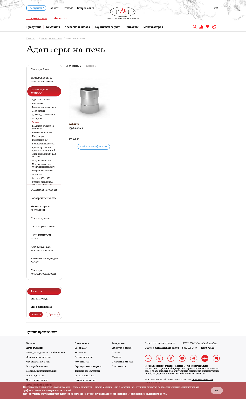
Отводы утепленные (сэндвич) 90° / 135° (42, 183)
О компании (82, 343)
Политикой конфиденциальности (147, 394)
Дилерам (61, 18)
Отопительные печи (38, 361)
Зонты (35, 122)
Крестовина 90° (40, 140)
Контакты (132, 27)
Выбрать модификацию (94, 146)
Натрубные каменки (42, 171)
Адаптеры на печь (41, 100)
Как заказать (119, 366)
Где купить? (36, 8)
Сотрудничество (84, 357)
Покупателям (36, 18)
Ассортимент (82, 361)
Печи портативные (37, 380)
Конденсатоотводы (42, 132)
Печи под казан (35, 375)
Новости (53, 8)
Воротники (38, 103)
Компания (53, 27)
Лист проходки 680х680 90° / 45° (44, 155)
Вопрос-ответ (85, 8)
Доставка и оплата (77, 27)
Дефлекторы (38, 111)
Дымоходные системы (39, 357)
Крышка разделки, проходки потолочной (43, 148)
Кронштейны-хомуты (43, 144)
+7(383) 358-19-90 (191, 343)
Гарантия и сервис (107, 27)
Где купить (118, 343)
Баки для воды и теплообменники (45, 352)
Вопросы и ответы (122, 361)
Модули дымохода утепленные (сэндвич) (43, 165)
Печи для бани (34, 348)
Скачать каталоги (84, 375)
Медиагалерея (153, 27)
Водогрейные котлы (37, 366)
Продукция (33, 27)
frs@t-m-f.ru (207, 348)
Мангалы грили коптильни (41, 371)
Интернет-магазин (85, 380)
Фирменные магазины (87, 371)
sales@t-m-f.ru (209, 343)
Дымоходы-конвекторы (44, 115)
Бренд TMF (81, 348)
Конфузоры (38, 136)
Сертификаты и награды (88, 366)
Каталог (31, 343)
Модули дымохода (41, 160)
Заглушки (37, 118)
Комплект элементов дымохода (43, 127)
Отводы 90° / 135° (41, 178)
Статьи (68, 8)
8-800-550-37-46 (189, 348)
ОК (216, 390)
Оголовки (37, 174)
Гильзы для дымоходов (44, 107)
